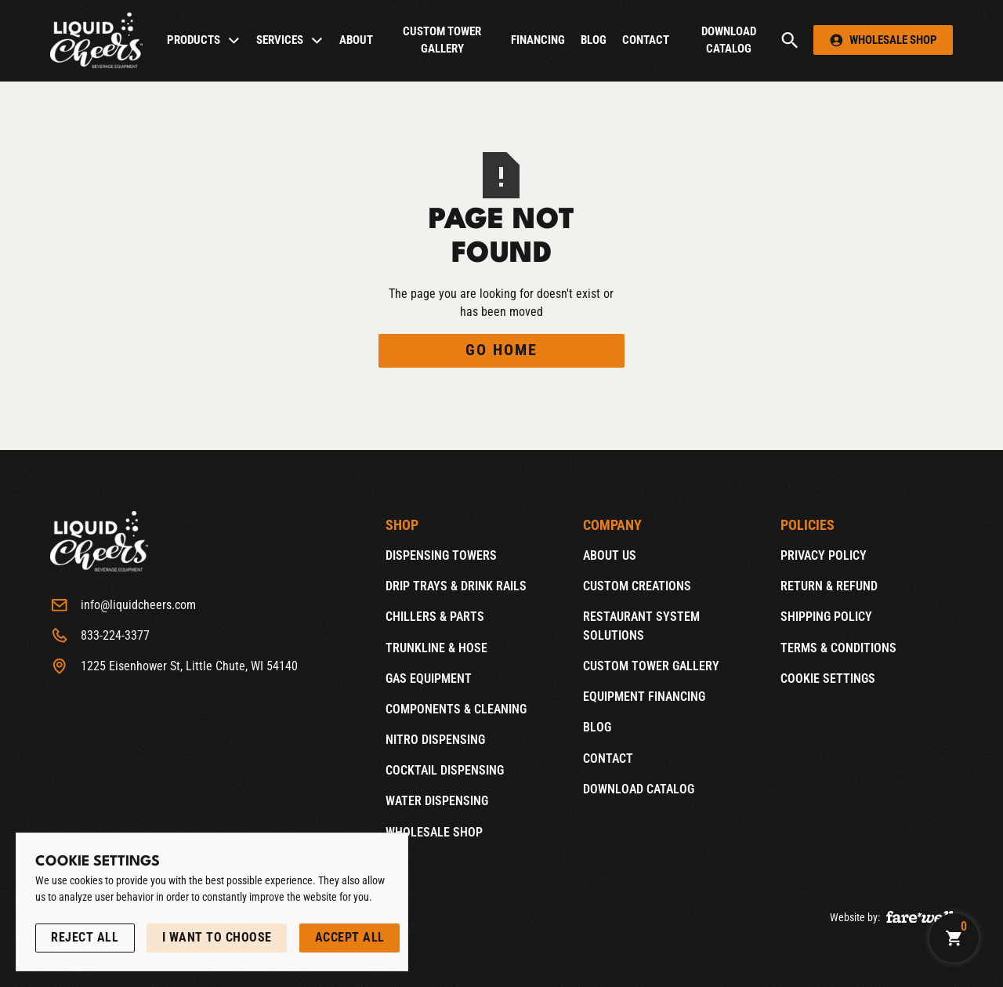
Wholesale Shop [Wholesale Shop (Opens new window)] (434, 831)
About (356, 40)
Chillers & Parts (435, 616)
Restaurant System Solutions (641, 626)
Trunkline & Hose (436, 647)
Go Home (501, 350)
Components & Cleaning (456, 709)
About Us (609, 555)
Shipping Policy (826, 616)
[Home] (96, 40)
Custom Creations (637, 586)
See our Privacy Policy (91, 914)
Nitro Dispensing (435, 739)
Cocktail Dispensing (445, 770)
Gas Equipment (429, 678)
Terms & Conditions (838, 647)
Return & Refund (829, 586)
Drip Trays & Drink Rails (456, 586)
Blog (594, 40)
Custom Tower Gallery (442, 40)
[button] (204, 40)
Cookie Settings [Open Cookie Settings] (827, 678)
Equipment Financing (644, 696)
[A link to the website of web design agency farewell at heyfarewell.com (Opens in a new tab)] (919, 915)
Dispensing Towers (441, 555)
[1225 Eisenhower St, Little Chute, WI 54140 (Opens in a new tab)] (174, 666)
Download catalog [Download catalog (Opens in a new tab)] (728, 40)
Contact (645, 40)
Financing (538, 40)
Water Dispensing (437, 800)
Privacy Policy (823, 555)
